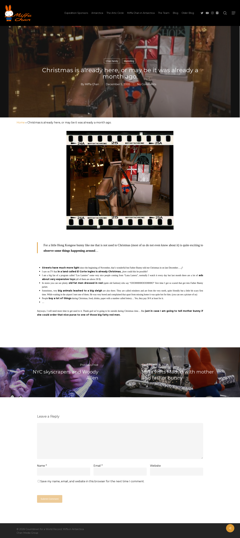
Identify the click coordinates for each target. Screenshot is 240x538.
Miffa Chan (92, 84)
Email (98, 465)
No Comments (146, 84)
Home (21, 122)
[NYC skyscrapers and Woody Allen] (60, 372)
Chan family (112, 61)
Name (42, 465)
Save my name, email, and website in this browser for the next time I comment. (92, 481)
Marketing (129, 61)
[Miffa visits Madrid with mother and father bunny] (180, 372)
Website (155, 465)
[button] (233, 13)
